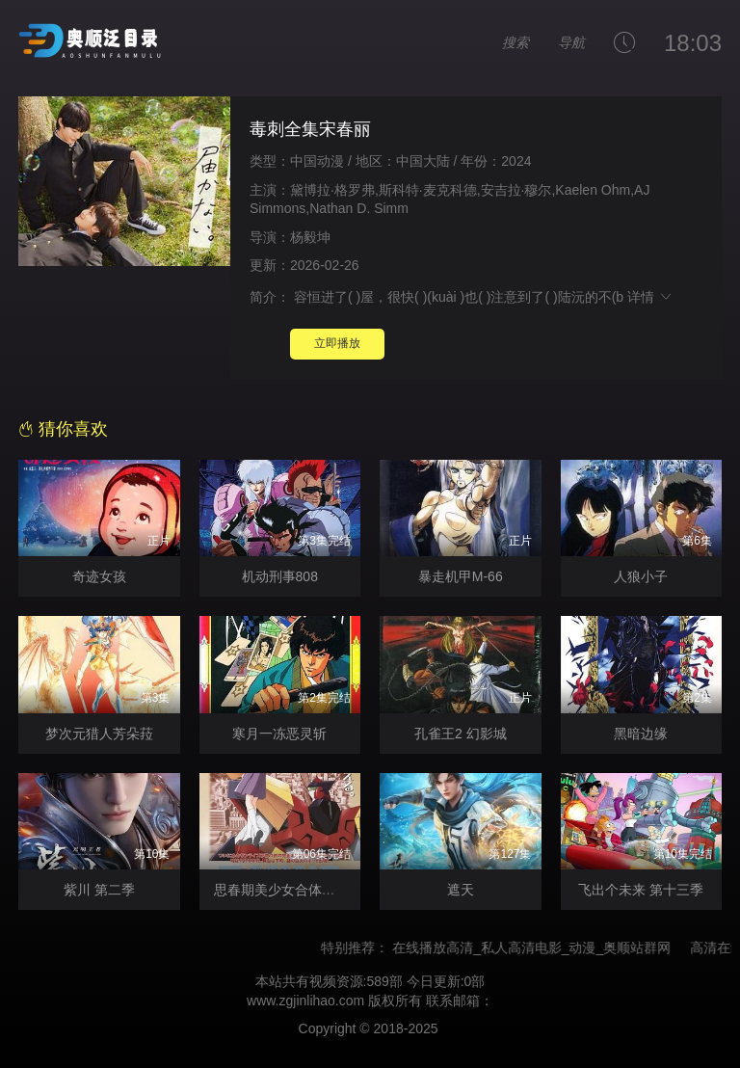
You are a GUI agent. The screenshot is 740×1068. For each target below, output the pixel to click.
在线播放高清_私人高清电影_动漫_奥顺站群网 (546, 947)
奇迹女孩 (99, 576)
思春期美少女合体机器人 (288, 889)
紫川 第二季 (99, 889)
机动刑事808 (280, 576)
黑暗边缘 (641, 733)
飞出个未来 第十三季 (640, 889)
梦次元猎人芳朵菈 (99, 733)
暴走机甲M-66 (460, 576)
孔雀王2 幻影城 (460, 733)
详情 (650, 297)
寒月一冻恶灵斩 (279, 733)
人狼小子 (641, 576)
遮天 (460, 889)
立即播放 (337, 343)
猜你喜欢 (63, 429)
